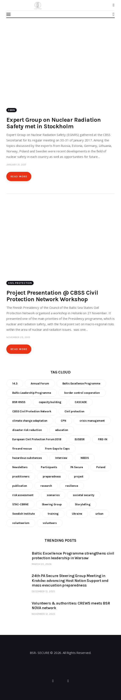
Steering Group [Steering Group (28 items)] (52, 504)
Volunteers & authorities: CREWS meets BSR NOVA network (71, 605)
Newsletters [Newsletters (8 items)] (20, 467)
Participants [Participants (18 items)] (49, 467)
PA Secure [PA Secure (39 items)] (76, 467)
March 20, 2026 (42, 564)
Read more (19, 176)
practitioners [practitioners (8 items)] (20, 476)
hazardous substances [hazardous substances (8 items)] (27, 457)
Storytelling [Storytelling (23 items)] (82, 504)
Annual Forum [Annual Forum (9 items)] (40, 383)
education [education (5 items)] (61, 430)
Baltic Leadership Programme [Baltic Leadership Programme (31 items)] (31, 392)
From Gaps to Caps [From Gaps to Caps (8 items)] (57, 448)
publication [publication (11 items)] (19, 485)
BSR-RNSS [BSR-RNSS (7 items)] (18, 402)
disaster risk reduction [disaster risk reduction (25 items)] (27, 430)
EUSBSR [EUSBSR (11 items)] (80, 439)
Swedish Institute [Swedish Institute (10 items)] (23, 513)
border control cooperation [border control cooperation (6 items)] (82, 392)
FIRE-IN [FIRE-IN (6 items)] (102, 439)
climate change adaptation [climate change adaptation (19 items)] (29, 420)
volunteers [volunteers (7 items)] (50, 523)
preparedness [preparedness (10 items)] (52, 476)
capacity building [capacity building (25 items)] (50, 402)
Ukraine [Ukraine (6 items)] (77, 513)
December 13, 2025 (43, 591)
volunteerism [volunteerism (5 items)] (20, 523)
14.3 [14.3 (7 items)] (14, 383)
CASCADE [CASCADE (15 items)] (81, 402)
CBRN (11, 110)
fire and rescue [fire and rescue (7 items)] (22, 448)
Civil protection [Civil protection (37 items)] (75, 411)
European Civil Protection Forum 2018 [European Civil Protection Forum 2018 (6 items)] (36, 439)
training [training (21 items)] (53, 513)
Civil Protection (20, 283)
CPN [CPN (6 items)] (63, 420)
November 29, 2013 (18, 337)
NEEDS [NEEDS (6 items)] (85, 457)
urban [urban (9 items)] (99, 513)
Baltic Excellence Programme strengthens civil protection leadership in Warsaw (73, 556)
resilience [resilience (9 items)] (71, 485)
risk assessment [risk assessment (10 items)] (22, 495)
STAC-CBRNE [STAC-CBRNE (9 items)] (20, 504)
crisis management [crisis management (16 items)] (92, 420)
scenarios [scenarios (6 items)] (53, 495)
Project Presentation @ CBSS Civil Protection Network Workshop (52, 296)
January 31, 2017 (16, 164)
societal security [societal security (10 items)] (83, 495)
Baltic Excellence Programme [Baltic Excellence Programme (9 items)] (81, 383)
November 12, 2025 (43, 613)
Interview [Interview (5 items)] (61, 457)
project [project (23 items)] (78, 476)
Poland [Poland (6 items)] (100, 467)
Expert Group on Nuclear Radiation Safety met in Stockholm (53, 123)
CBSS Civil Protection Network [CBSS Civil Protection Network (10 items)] (31, 411)
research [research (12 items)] (46, 485)
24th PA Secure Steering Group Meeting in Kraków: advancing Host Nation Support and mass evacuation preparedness (70, 580)
